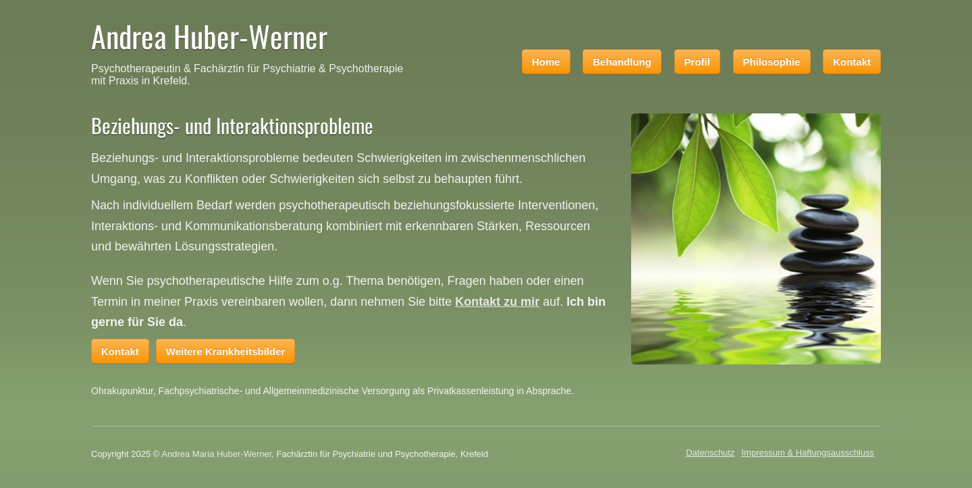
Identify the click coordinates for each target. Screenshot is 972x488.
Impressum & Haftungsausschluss (807, 453)
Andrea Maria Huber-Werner (216, 454)
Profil (697, 61)
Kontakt (852, 61)
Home (546, 61)
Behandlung (622, 61)
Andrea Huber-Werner (209, 36)
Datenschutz (710, 453)
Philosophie (772, 61)
